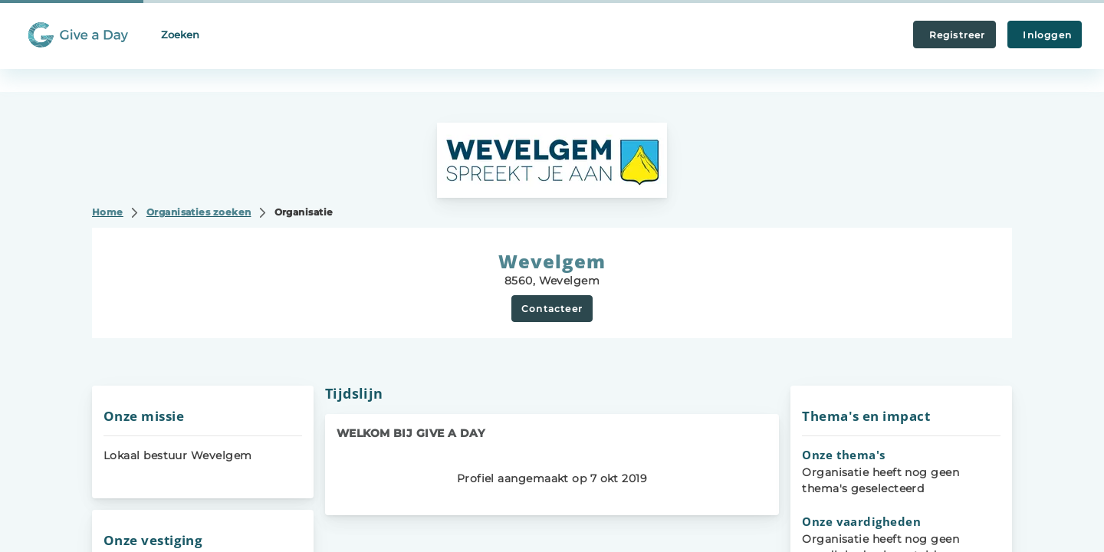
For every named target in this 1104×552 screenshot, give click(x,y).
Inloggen (1044, 35)
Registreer (954, 35)
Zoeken (180, 34)
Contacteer (552, 308)
